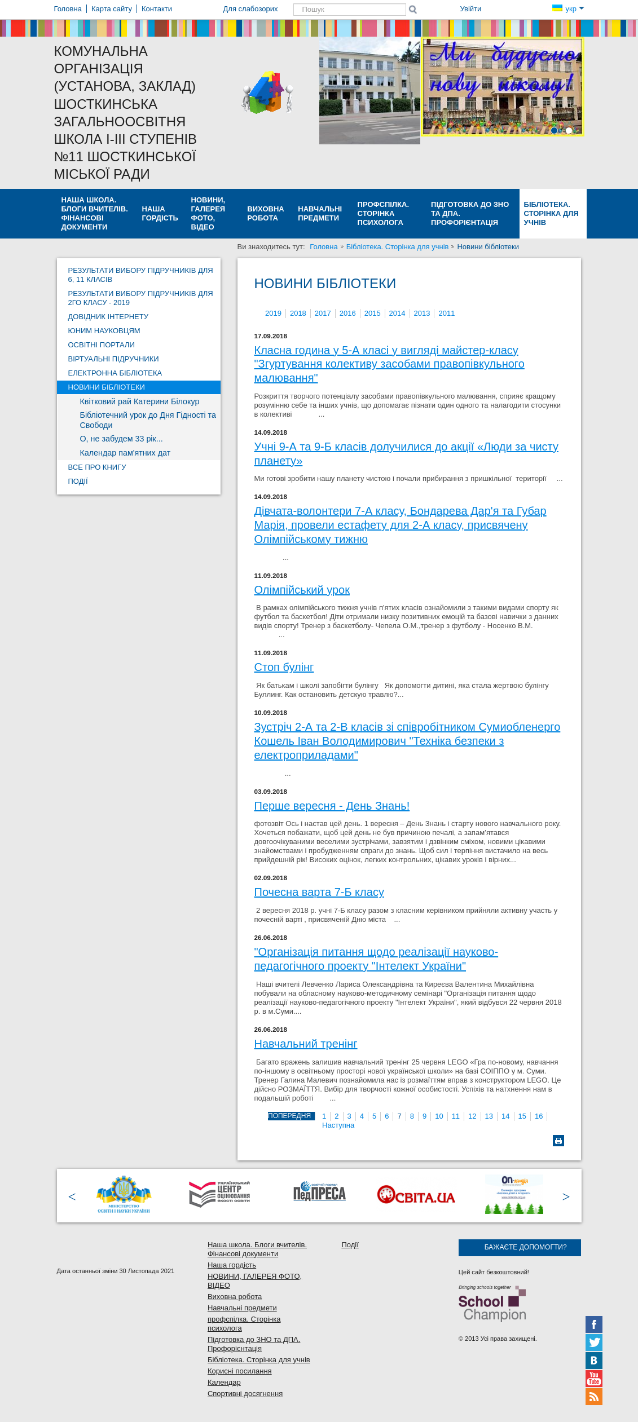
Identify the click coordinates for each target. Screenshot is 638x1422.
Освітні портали (101, 345)
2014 (397, 313)
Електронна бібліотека (115, 373)
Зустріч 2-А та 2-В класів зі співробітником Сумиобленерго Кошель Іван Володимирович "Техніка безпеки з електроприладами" (407, 741)
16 (539, 1116)
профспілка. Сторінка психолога (383, 213)
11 (456, 1116)
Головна (323, 246)
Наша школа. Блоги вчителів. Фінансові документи (94, 213)
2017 (323, 313)
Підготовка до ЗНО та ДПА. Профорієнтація (470, 213)
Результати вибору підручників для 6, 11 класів (140, 275)
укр (568, 9)
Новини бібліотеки (106, 387)
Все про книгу (97, 467)
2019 (273, 313)
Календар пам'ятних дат (125, 452)
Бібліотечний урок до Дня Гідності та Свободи (148, 420)
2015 (372, 313)
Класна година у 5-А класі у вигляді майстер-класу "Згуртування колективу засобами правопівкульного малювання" (389, 364)
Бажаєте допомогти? (526, 1247)
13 (489, 1116)
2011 (446, 313)
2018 (298, 313)
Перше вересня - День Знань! (332, 806)
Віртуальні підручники (113, 359)
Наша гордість (160, 213)
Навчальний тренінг (306, 1043)
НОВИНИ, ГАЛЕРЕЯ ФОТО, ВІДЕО (208, 213)
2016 (348, 313)
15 (522, 1116)
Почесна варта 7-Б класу (319, 892)
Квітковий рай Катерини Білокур (140, 401)
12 (472, 1116)
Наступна (338, 1125)
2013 (422, 313)
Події (78, 481)
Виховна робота (265, 213)
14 (505, 1116)
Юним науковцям (104, 330)
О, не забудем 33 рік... (121, 438)
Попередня (289, 1116)
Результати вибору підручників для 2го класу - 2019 (140, 298)
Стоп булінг (284, 667)
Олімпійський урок (302, 590)
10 (439, 1116)
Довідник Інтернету (108, 316)
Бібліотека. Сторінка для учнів (551, 213)
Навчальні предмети (320, 213)
